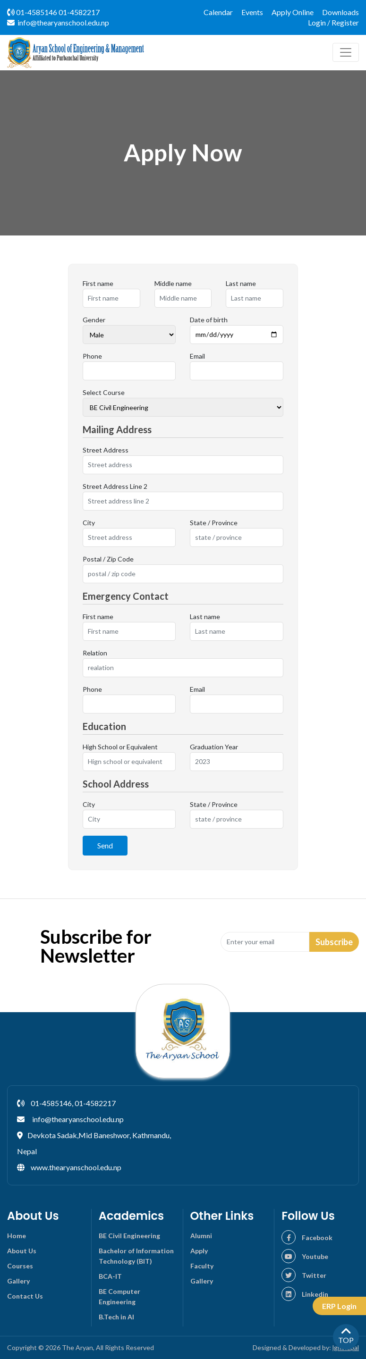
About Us (21, 1251)
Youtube (304, 1256)
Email (197, 356)
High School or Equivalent (120, 747)
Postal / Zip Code (108, 559)
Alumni (201, 1236)
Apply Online (293, 12)
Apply (199, 1251)
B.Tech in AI (116, 1317)
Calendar (218, 12)
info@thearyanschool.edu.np (58, 22)
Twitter (303, 1275)
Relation (95, 653)
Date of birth (209, 320)
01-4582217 (79, 12)
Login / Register (333, 22)
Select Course (104, 392)
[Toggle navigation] (345, 52)
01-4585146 (32, 12)
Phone (92, 356)
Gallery (18, 1281)
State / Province (214, 523)
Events (252, 12)
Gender (94, 320)
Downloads (340, 12)
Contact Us (25, 1296)
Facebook (306, 1237)
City (89, 523)
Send (105, 845)
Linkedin (304, 1294)
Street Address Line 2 (115, 486)
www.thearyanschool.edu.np (76, 1167)
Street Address (105, 450)
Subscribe (334, 942)
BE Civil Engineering (129, 1236)
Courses (20, 1266)
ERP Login (339, 1305)
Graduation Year (214, 747)
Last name (241, 283)
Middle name (173, 283)
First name (98, 283)
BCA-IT (110, 1276)
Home (16, 1236)
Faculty (201, 1266)
